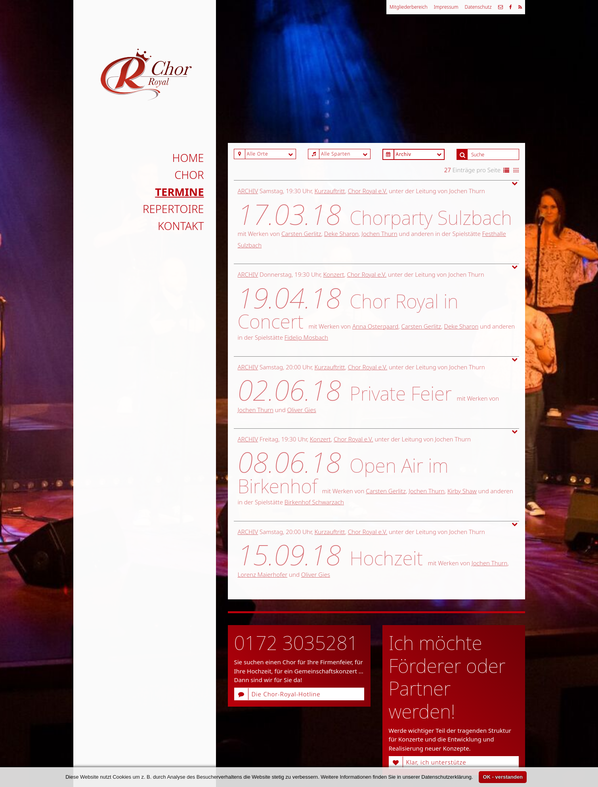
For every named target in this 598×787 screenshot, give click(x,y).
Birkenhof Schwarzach (314, 502)
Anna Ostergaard (375, 326)
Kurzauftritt (330, 191)
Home (188, 157)
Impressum (446, 7)
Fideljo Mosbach (306, 337)
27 (447, 170)
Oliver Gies (301, 410)
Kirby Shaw (462, 491)
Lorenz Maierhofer (263, 574)
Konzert (333, 274)
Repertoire (173, 209)
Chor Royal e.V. (368, 191)
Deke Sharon (341, 234)
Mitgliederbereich (409, 7)
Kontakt (181, 226)
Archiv (248, 191)
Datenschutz (477, 7)
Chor (189, 174)
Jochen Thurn (379, 234)
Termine (179, 191)
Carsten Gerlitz (301, 234)
